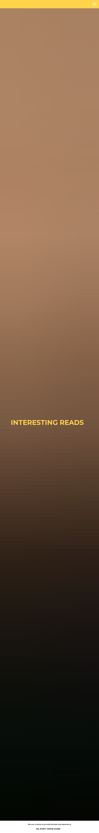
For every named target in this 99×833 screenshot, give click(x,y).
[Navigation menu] (94, 4)
